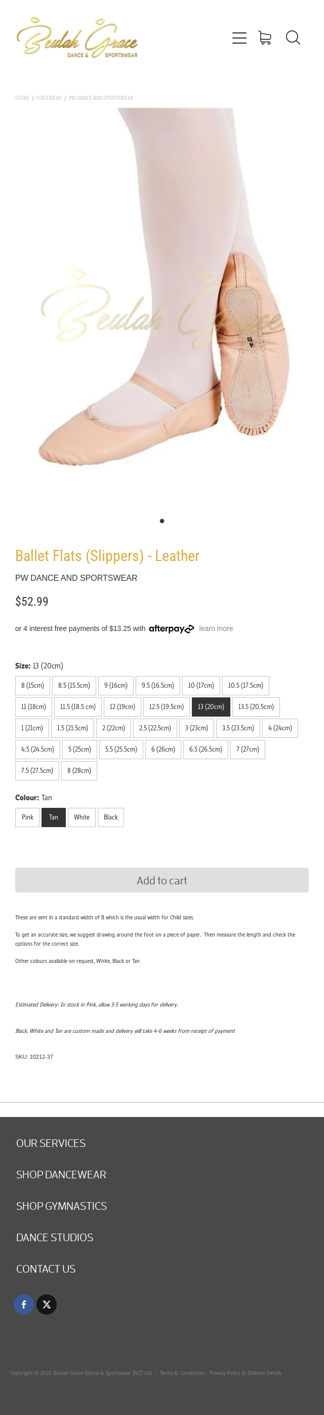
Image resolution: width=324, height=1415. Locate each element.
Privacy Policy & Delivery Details (245, 1372)
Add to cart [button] (162, 880)
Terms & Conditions (181, 1372)
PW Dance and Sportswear (101, 98)
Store (22, 98)
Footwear (49, 98)
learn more (216, 628)
